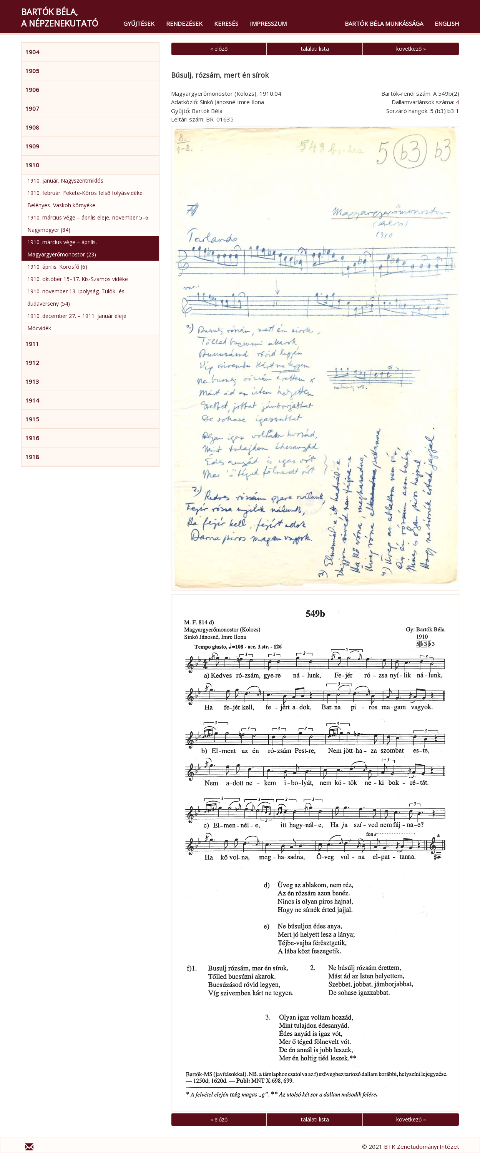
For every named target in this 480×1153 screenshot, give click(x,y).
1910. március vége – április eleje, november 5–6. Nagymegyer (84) (88, 223)
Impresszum (268, 23)
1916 (32, 438)
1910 (32, 165)
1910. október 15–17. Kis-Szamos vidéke (77, 279)
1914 (32, 400)
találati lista (315, 48)
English (447, 23)
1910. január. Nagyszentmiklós (65, 180)
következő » (411, 48)
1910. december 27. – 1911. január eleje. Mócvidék (77, 322)
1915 (32, 419)
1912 (32, 362)
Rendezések (184, 23)
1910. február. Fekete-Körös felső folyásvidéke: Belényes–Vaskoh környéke (85, 199)
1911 (32, 344)
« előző (219, 48)
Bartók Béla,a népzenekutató (59, 17)
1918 (32, 457)
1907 (32, 108)
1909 (32, 146)
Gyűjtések (138, 23)
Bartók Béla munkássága (384, 23)
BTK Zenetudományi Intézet (421, 1146)
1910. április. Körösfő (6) (57, 266)
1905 (32, 71)
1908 (32, 127)
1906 (32, 89)
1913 (32, 381)
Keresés (226, 23)
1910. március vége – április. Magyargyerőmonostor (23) (62, 248)
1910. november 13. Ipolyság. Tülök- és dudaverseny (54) (76, 297)
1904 (32, 52)
